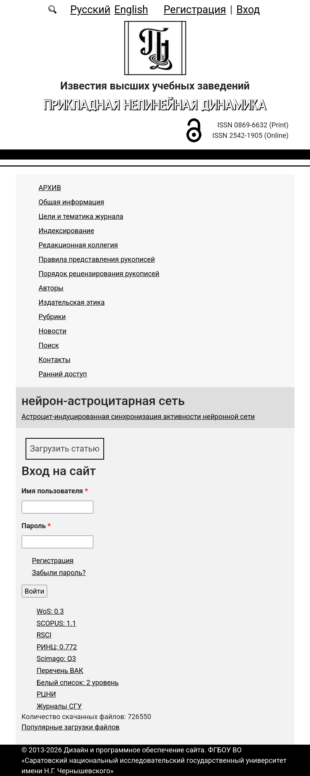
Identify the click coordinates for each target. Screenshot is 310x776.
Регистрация (195, 9)
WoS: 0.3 (50, 611)
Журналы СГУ (59, 706)
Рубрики (52, 316)
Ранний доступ (63, 374)
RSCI (44, 635)
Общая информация (71, 202)
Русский (90, 9)
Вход (248, 9)
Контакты (55, 359)
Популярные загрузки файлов (71, 727)
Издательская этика (72, 302)
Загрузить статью (65, 448)
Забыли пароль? (59, 572)
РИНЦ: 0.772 (57, 647)
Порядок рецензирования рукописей (99, 274)
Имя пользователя (55, 491)
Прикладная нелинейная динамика (155, 104)
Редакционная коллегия (78, 245)
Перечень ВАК (60, 670)
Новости (53, 331)
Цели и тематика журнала (81, 216)
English (131, 9)
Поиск (49, 345)
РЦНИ (46, 694)
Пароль (36, 526)
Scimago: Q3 (56, 658)
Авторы (51, 288)
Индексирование (66, 231)
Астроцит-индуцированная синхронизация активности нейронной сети (138, 416)
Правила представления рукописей (97, 259)
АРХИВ (50, 188)
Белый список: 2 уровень (78, 682)
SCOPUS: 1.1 (56, 623)
